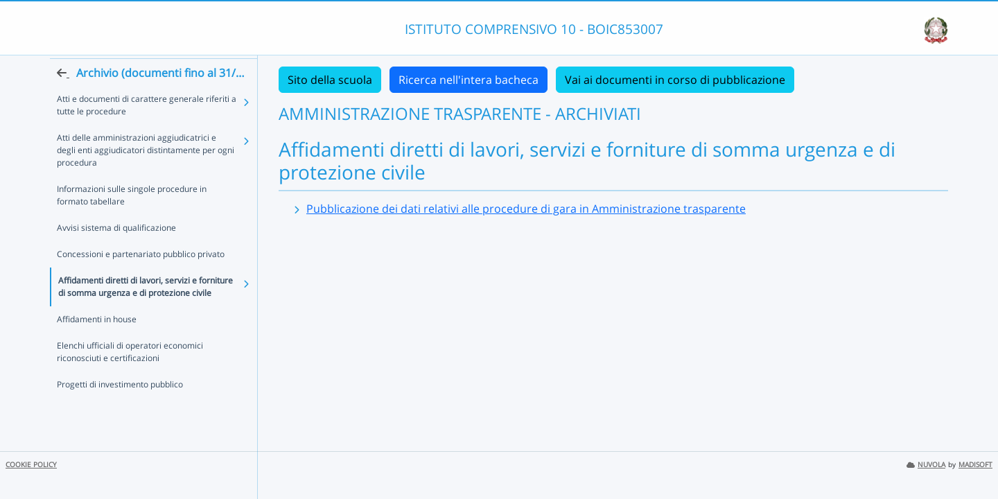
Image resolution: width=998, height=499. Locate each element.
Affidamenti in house (97, 344)
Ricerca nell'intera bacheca (469, 79)
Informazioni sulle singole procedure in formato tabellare (148, 220)
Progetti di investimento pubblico (120, 409)
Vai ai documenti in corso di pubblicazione (675, 79)
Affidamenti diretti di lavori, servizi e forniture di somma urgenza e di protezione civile (145, 311)
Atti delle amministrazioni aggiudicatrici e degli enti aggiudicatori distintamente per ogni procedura (147, 175)
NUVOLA (926, 464)
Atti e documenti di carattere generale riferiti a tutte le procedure (146, 130)
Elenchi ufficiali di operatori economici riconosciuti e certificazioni (130, 377)
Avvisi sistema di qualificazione (116, 253)
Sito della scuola (330, 79)
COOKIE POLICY (31, 464)
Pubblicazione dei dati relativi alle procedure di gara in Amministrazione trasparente (526, 208)
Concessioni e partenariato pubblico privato (141, 279)
